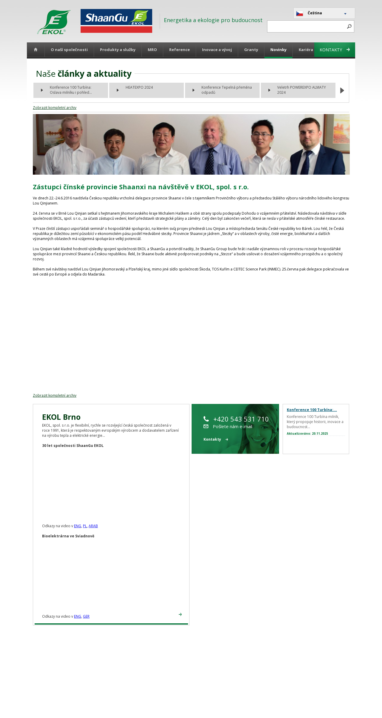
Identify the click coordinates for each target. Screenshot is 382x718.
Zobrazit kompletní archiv (54, 107)
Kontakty (335, 50)
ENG (77, 525)
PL (85, 525)
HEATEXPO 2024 (139, 87)
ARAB (93, 525)
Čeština (309, 13)
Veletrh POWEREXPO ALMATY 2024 (301, 90)
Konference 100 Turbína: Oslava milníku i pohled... (71, 90)
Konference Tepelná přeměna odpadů (226, 90)
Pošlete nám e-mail (228, 426)
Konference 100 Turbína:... (312, 409)
